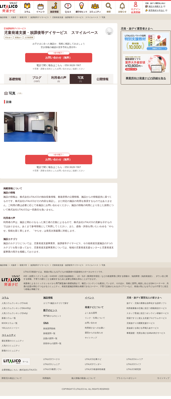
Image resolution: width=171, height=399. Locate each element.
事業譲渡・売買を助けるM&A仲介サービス (146, 333)
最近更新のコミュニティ (13, 340)
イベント (89, 297)
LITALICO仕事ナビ (93, 359)
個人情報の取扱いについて (83, 378)
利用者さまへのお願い (95, 327)
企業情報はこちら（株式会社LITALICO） (20, 369)
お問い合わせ (91, 322)
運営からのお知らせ (94, 332)
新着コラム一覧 (9, 318)
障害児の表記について (12, 378)
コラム (5, 297)
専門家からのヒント (52, 315)
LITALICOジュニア (51, 364)
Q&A (45, 322)
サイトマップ (91, 337)
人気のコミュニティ (11, 345)
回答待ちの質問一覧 (52, 343)
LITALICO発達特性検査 (95, 369)
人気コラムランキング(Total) (15, 303)
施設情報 (48, 297)
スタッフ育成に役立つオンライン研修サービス (148, 313)
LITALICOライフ (134, 364)
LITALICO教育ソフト (52, 369)
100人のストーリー (10, 328)
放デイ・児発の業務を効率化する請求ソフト (147, 303)
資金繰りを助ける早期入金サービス (143, 328)
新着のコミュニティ (11, 350)
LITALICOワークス (51, 359)
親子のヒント (50, 310)
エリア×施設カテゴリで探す (56, 303)
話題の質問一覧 (50, 338)
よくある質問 (91, 312)
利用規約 (47, 378)
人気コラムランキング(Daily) (15, 313)
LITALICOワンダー (93, 364)
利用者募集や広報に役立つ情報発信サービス (147, 308)
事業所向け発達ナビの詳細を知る (146, 78)
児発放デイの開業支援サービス (141, 323)
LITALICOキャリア (135, 359)
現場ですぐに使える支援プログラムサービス (147, 318)
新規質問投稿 (49, 328)
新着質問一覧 (49, 333)
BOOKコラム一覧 (9, 323)
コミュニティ (9, 335)
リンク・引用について (95, 317)
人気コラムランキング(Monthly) (16, 308)
